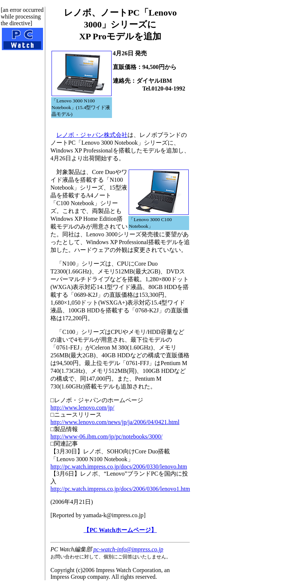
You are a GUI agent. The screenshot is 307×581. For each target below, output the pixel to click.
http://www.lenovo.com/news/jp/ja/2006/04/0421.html (114, 422)
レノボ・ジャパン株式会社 (92, 135)
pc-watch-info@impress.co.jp (128, 549)
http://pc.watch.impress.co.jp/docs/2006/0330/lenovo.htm (118, 466)
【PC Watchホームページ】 (119, 530)
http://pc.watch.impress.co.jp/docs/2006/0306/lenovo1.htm (120, 489)
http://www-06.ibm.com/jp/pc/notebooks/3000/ (106, 436)
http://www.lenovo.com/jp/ (82, 407)
